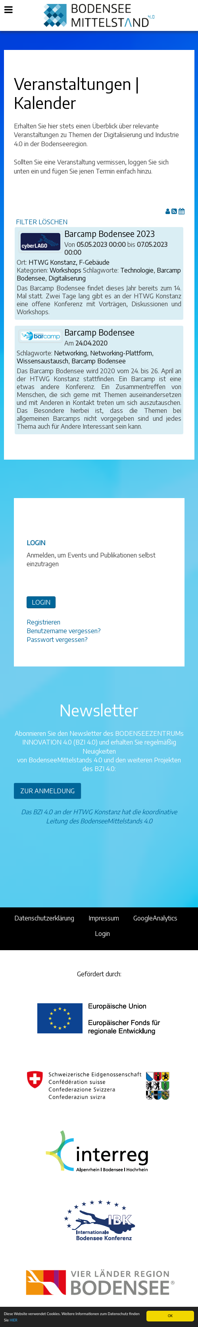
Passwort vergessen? (57, 639)
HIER (13, 1320)
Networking (70, 353)
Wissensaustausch (42, 361)
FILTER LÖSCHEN (41, 222)
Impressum (103, 918)
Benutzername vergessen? (64, 631)
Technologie (137, 270)
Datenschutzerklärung (44, 918)
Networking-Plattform (121, 353)
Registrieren (43, 622)
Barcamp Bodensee (99, 332)
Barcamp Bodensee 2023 (109, 234)
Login (102, 933)
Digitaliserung (67, 278)
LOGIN (41, 602)
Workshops (65, 270)
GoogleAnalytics (155, 918)
